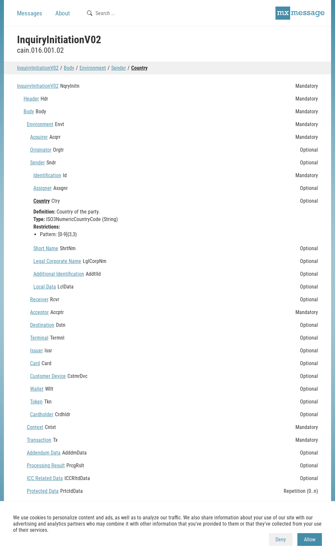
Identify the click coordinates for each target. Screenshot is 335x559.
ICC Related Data (45, 478)
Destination (42, 325)
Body (69, 68)
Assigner (42, 188)
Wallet (37, 389)
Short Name (45, 248)
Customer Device (48, 376)
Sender (118, 68)
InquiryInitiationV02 (38, 68)
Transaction (39, 440)
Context (35, 427)
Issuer (36, 350)
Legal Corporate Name (57, 261)
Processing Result (46, 465)
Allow (309, 539)
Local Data (44, 287)
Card (35, 363)
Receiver (39, 299)
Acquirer (39, 137)
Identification (47, 175)
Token (36, 402)
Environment (92, 68)
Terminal (39, 338)
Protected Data (43, 491)
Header (31, 99)
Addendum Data (44, 453)
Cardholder (41, 414)
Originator (40, 150)
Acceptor (39, 312)
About (62, 13)
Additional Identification (58, 274)
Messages (29, 13)
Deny (280, 539)
